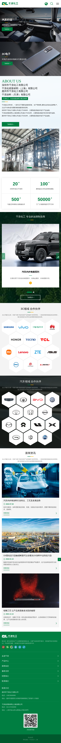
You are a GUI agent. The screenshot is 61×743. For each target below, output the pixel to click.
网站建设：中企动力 (29, 739)
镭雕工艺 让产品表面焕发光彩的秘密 (19, 611)
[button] (29, 167)
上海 (36, 739)
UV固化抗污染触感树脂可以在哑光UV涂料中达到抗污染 (27, 555)
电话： (4, 695)
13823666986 (11, 695)
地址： (4, 698)
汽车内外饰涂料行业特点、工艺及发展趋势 (21, 501)
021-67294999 (11, 707)
